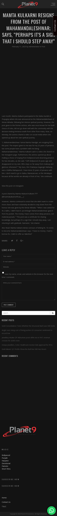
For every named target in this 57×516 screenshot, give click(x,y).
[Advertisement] (28, 81)
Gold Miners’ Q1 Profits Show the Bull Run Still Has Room (24, 349)
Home (4, 498)
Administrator (34, 46)
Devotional (6, 463)
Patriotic (5, 466)
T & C (4, 506)
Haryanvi (5, 461)
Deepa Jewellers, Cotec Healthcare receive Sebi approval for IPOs (27, 345)
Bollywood (6, 455)
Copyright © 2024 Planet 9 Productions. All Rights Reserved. (28, 514)
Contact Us (6, 502)
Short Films (6, 469)
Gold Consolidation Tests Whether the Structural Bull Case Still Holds (28, 326)
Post (43, 46)
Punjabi (5, 458)
